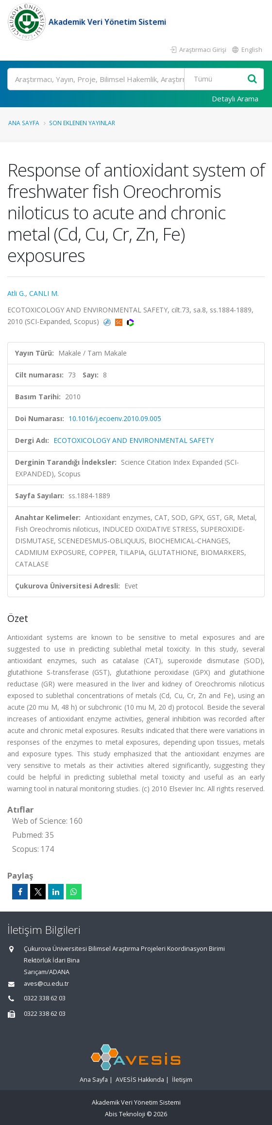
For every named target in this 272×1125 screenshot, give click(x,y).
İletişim (182, 1080)
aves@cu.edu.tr (46, 983)
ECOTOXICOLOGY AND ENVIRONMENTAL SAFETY (133, 440)
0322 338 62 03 (45, 998)
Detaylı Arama (235, 98)
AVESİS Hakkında (140, 1080)
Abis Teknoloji (125, 1114)
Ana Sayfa (23, 123)
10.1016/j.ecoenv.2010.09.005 (114, 418)
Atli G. (16, 293)
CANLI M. (44, 293)
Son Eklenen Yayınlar (82, 123)
